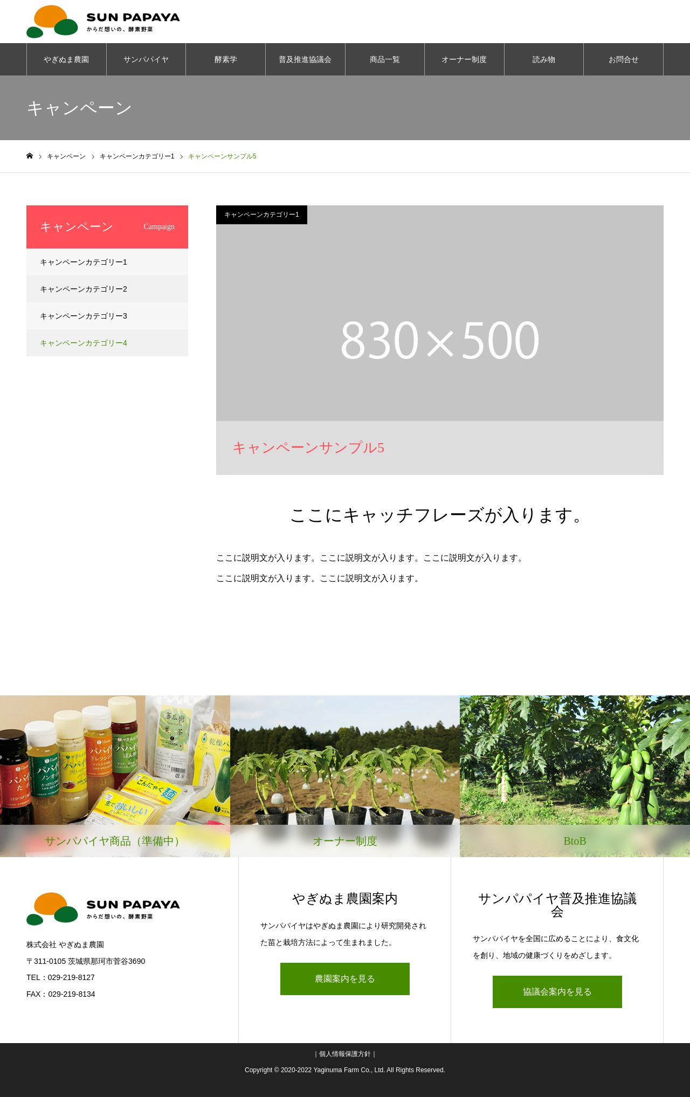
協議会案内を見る (557, 991)
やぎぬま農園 (66, 59)
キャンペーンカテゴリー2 (83, 289)
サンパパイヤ (146, 59)
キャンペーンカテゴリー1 (261, 214)
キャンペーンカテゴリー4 (83, 343)
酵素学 (226, 59)
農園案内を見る (345, 978)
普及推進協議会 (305, 59)
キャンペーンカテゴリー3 (83, 316)
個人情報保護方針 (345, 1054)
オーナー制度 (464, 59)
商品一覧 (385, 59)
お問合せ (624, 59)
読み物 (544, 59)
